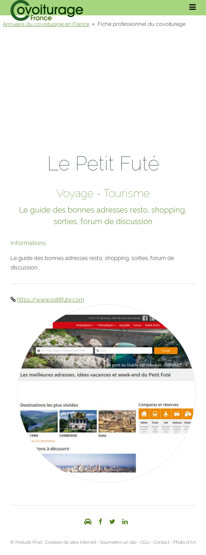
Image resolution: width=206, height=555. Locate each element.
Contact (161, 542)
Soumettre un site (118, 542)
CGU (145, 542)
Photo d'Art (184, 542)
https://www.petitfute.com (50, 299)
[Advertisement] (103, 85)
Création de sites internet (70, 542)
